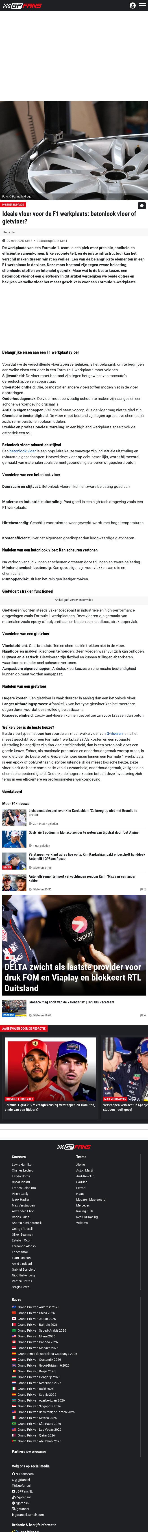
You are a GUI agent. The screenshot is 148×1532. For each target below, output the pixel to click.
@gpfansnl (21, 1485)
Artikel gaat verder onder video (74, 599)
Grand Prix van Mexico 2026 (34, 1418)
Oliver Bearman (22, 1234)
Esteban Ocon (21, 1240)
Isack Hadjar (20, 1199)
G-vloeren (115, 733)
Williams (82, 1223)
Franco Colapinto (24, 1188)
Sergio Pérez (20, 1287)
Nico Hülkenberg (23, 1275)
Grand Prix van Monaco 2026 (35, 1348)
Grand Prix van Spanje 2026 (34, 1394)
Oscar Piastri (21, 1182)
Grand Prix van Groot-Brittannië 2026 (41, 1365)
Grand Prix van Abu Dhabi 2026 (36, 1441)
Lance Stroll (20, 1252)
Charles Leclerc (22, 1170)
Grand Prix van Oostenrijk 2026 (36, 1359)
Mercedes (83, 1205)
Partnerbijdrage (13, 204)
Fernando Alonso (24, 1246)
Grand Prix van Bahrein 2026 (35, 1324)
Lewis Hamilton (22, 1164)
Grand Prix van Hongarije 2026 (36, 1377)
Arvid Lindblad (22, 1263)
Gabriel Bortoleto (23, 1269)
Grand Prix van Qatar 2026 (33, 1435)
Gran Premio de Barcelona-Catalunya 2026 (44, 1354)
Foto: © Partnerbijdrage (16, 196)
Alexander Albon (23, 1211)
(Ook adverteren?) (36, 1451)
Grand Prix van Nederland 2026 (36, 1383)
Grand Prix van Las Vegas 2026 (36, 1429)
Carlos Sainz (20, 1217)
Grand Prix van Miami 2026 (33, 1336)
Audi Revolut (85, 1176)
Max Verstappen (23, 1205)
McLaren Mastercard (90, 1199)
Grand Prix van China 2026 (33, 1313)
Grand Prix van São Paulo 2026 (36, 1424)
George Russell (22, 1228)
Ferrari (80, 1188)
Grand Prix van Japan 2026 (34, 1319)
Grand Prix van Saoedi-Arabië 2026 (39, 1330)
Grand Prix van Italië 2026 (33, 1389)
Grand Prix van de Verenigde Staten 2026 (43, 1412)
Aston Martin (85, 1170)
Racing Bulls (84, 1211)
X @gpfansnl (21, 1480)
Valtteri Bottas (22, 1281)
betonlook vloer (22, 451)
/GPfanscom (23, 1474)
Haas (80, 1194)
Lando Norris (21, 1176)
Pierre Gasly (20, 1194)
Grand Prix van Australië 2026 (35, 1307)
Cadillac (81, 1182)
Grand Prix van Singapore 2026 (36, 1406)
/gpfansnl (20, 1503)
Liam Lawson (21, 1258)
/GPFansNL (22, 1491)
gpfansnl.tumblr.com (28, 1515)
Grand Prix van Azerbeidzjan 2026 (38, 1400)
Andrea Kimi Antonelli (26, 1223)
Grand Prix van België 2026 (33, 1371)
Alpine (80, 1164)
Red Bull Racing (87, 1217)
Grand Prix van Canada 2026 (35, 1342)
